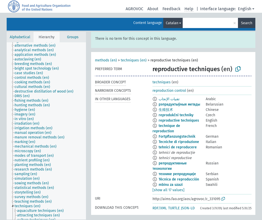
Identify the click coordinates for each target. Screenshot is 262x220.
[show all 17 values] (168, 190)
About (152, 8)
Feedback (171, 8)
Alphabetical (20, 37)
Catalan (172, 23)
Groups (73, 37)
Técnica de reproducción (179, 179)
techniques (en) (134, 60)
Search (246, 23)
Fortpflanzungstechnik (177, 136)
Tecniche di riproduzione (179, 142)
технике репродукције (177, 174)
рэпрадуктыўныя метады (179, 104)
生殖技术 (166, 110)
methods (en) (106, 60)
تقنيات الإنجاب (169, 99)
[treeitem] (37, 45)
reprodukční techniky (176, 115)
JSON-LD (188, 208)
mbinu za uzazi (171, 185)
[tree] (46, 130)
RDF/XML (159, 208)
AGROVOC (134, 8)
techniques (161, 82)
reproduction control (169, 90)
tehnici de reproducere (178, 147)
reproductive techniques (179, 120)
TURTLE (174, 208)
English (244, 8)
